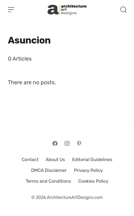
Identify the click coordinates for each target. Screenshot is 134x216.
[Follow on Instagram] (67, 143)
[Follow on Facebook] (55, 143)
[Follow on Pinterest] (79, 143)
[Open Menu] (11, 10)
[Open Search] (123, 10)
